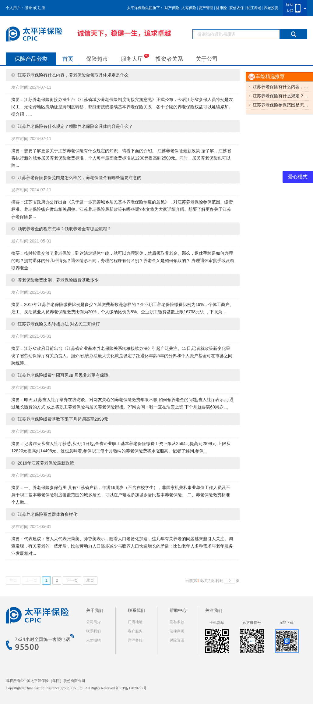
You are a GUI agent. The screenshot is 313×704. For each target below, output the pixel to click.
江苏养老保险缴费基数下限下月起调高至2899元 (63, 419)
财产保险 (171, 8)
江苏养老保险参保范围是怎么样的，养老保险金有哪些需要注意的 (79, 177)
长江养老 (254, 8)
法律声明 (177, 631)
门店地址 (135, 622)
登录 (28, 8)
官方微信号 (252, 622)
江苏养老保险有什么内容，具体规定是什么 (282, 86)
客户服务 (135, 631)
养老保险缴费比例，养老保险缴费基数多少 (58, 280)
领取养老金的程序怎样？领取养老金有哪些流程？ (64, 228)
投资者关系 (169, 59)
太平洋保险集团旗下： (145, 8)
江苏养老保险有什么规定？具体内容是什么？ (282, 95)
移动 (289, 4)
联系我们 (93, 631)
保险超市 (97, 59)
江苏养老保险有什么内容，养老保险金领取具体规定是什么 (73, 75)
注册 (41, 8)
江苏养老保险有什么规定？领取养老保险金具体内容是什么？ (75, 126)
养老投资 (271, 8)
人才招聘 (93, 640)
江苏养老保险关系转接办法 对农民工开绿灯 (59, 323)
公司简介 (93, 622)
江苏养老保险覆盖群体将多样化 (47, 514)
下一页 (72, 580)
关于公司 (207, 59)
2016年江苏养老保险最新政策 (46, 463)
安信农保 (236, 8)
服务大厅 (135, 57)
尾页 (90, 580)
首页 (67, 59)
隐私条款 (177, 622)
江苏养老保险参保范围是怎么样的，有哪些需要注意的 (282, 104)
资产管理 (206, 8)
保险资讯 (177, 640)
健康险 (221, 8)
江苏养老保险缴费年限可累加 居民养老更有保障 (63, 375)
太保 (289, 11)
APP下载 (287, 622)
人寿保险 (188, 8)
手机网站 (216, 622)
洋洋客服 (135, 640)
